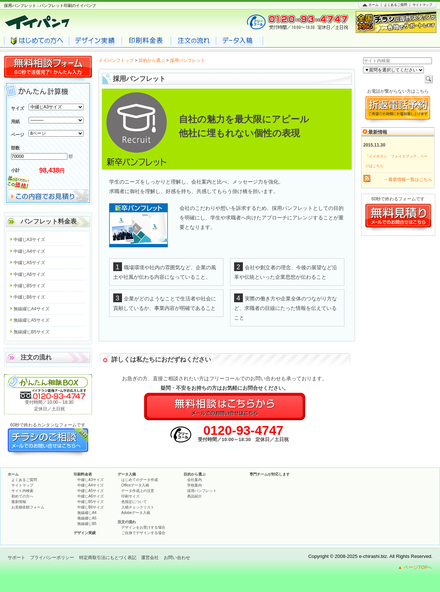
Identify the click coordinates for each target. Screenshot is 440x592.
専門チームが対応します (269, 474)
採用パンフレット (202, 491)
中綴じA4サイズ (29, 251)
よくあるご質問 (395, 5)
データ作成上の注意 (137, 491)
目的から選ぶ (151, 60)
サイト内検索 (22, 491)
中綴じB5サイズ (29, 285)
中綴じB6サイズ (29, 297)
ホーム (373, 5)
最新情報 (18, 502)
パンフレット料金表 (49, 221)
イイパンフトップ (116, 60)
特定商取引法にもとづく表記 (107, 557)
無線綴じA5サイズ (32, 320)
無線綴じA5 (86, 518)
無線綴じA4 (86, 513)
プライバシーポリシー (52, 557)
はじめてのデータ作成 (139, 480)
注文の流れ (36, 357)
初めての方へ (22, 496)
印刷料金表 (83, 474)
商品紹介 (194, 496)
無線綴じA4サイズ (32, 308)
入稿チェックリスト (137, 507)
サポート (16, 557)
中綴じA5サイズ (29, 262)
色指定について (134, 502)
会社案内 (194, 480)
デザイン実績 (85, 533)
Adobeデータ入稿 (135, 513)
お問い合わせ (177, 557)
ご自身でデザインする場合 (143, 533)
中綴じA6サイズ (29, 274)
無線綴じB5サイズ (32, 331)
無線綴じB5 (86, 524)
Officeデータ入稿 (135, 485)
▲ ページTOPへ (415, 567)
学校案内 (194, 485)
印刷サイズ (130, 496)
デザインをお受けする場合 (143, 527)
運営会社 (150, 557)
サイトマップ (422, 5)
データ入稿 (127, 474)
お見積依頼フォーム (27, 507)
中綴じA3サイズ (29, 239)
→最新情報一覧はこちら (408, 179)
